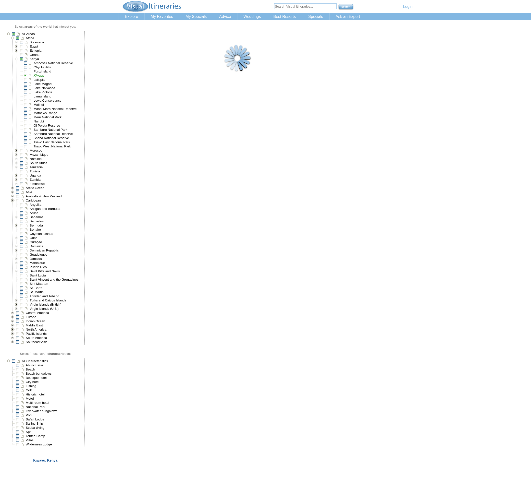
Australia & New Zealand (44, 196)
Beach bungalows (38, 373)
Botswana (37, 42)
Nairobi (39, 121)
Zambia (35, 179)
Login (407, 6)
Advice (225, 16)
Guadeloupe (39, 254)
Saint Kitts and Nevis (45, 271)
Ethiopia (35, 50)
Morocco (36, 150)
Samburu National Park (50, 129)
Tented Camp (35, 436)
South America (36, 338)
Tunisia (35, 171)
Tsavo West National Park (52, 146)
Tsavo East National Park (52, 142)
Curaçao (36, 242)
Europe (31, 317)
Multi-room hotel (37, 403)
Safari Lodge (35, 419)
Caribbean (33, 200)
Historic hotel (35, 394)
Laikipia (39, 80)
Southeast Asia (37, 342)
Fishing (31, 386)
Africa (30, 38)
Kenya (34, 59)
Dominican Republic (44, 250)
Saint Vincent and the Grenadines (54, 279)
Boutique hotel (36, 378)
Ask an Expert (348, 16)
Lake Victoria (43, 92)
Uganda (35, 175)
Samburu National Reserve (53, 134)
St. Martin (37, 292)
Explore (131, 16)
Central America (37, 313)
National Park (35, 407)
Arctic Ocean (35, 188)
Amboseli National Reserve (53, 63)
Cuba (33, 238)
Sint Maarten (39, 284)
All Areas (28, 34)
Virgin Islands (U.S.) (44, 308)
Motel (30, 398)
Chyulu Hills (42, 67)
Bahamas (36, 217)
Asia (29, 192)
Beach (30, 369)
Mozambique (39, 154)
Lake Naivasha (44, 88)
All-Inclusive (34, 365)
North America (36, 329)
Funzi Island (42, 71)
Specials (315, 16)
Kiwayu (39, 75)
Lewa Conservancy (47, 100)
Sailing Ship (34, 423)
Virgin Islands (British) (45, 304)
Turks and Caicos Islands (48, 300)
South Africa (38, 163)
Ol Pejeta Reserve (47, 125)
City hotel (32, 382)
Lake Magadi (43, 84)
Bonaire (35, 229)
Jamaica (36, 259)
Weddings (252, 16)
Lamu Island (42, 96)
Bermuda (36, 225)
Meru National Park (48, 117)
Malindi (39, 105)
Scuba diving (35, 427)
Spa (29, 432)
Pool (29, 415)
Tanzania (36, 167)
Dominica (36, 246)
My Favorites (162, 16)
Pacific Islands (36, 333)
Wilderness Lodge (39, 444)
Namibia (36, 159)
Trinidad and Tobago (44, 296)
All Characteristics (35, 361)
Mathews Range (45, 113)
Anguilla (35, 204)
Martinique (37, 263)
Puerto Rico (38, 267)
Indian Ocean (35, 321)
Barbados (37, 221)
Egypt (34, 46)
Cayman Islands (41, 234)
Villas (30, 440)
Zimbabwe (37, 184)
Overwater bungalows (41, 411)
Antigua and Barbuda (45, 209)
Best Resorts (284, 16)
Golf (29, 390)
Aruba (34, 213)
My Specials (196, 16)
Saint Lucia (38, 275)
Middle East (34, 325)
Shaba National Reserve (51, 138)
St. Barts (36, 288)
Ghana (34, 55)
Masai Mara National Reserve (55, 109)
